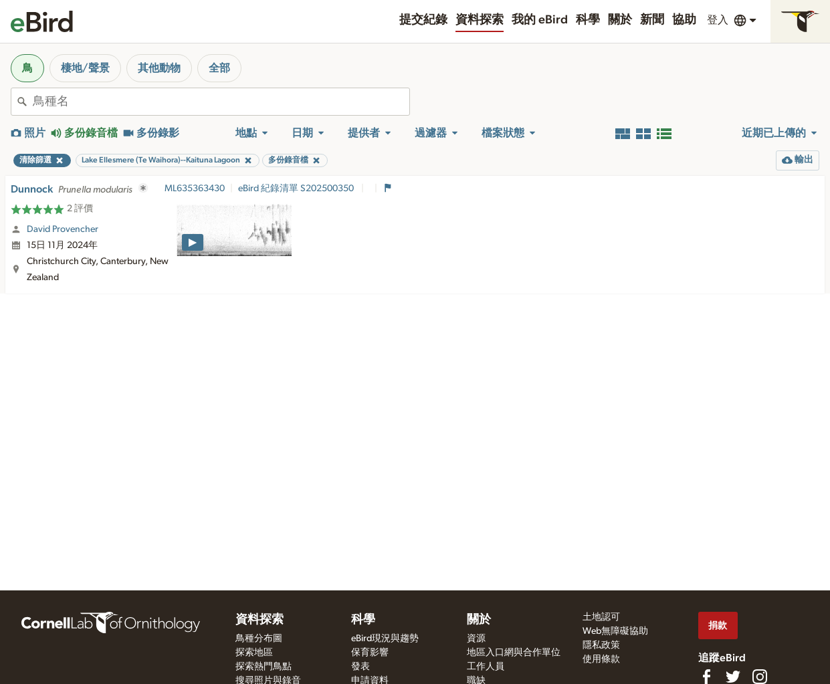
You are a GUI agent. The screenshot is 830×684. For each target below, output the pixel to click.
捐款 (717, 625)
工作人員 (485, 666)
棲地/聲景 (85, 68)
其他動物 (159, 68)
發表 (360, 666)
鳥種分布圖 (258, 638)
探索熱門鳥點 (263, 666)
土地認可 (601, 617)
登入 (717, 20)
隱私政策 (601, 645)
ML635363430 (195, 188)
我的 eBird (540, 20)
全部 (219, 68)
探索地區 (254, 652)
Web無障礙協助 (615, 631)
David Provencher (62, 229)
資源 (476, 638)
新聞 (652, 20)
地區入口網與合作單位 (513, 652)
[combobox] (221, 101)
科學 (588, 20)
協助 (684, 20)
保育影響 (370, 652)
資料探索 (479, 20)
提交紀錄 (423, 20)
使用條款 (601, 659)
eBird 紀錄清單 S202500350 (297, 188)
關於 (620, 20)
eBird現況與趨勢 (385, 638)
